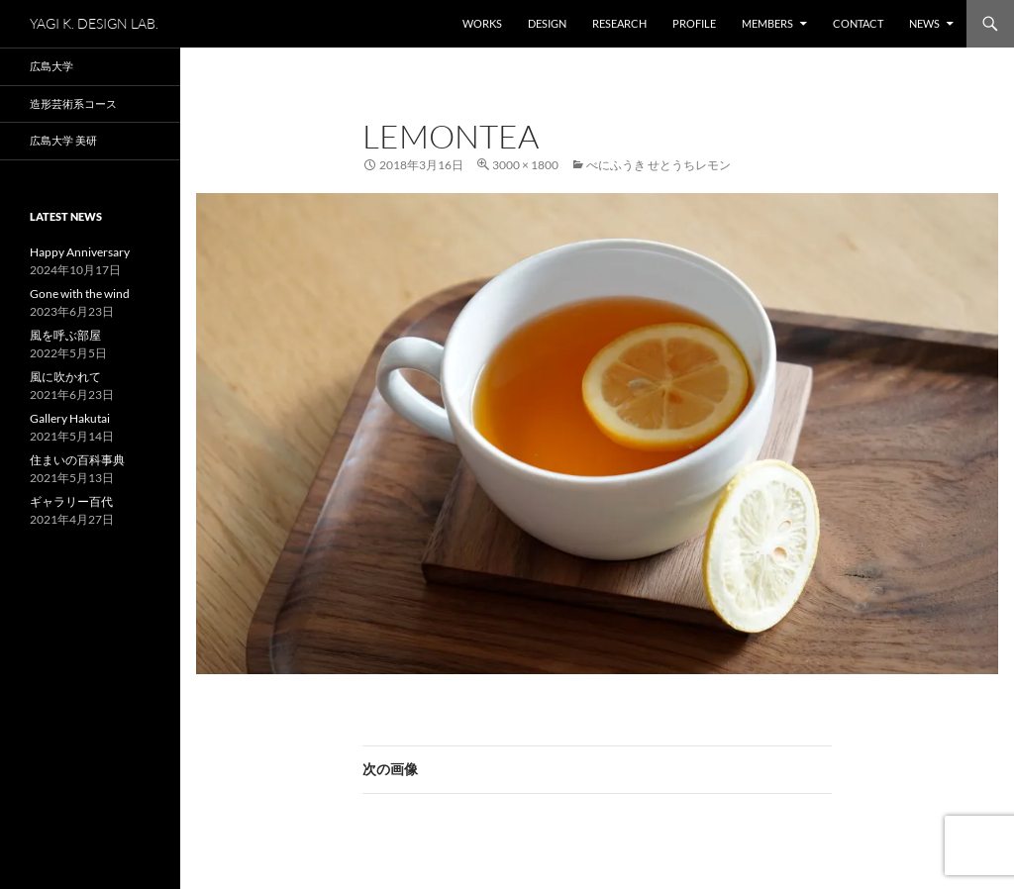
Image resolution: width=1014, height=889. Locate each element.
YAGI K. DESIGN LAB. (94, 23)
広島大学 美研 (63, 140)
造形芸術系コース (73, 103)
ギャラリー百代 (71, 501)
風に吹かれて (65, 376)
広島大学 (51, 65)
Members (767, 23)
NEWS (924, 23)
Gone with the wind (80, 293)
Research (619, 23)
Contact (858, 23)
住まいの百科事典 (77, 459)
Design (547, 23)
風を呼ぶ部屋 (65, 335)
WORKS (482, 23)
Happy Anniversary (80, 252)
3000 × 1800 (525, 164)
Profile (694, 23)
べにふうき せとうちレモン (658, 164)
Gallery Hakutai (70, 418)
